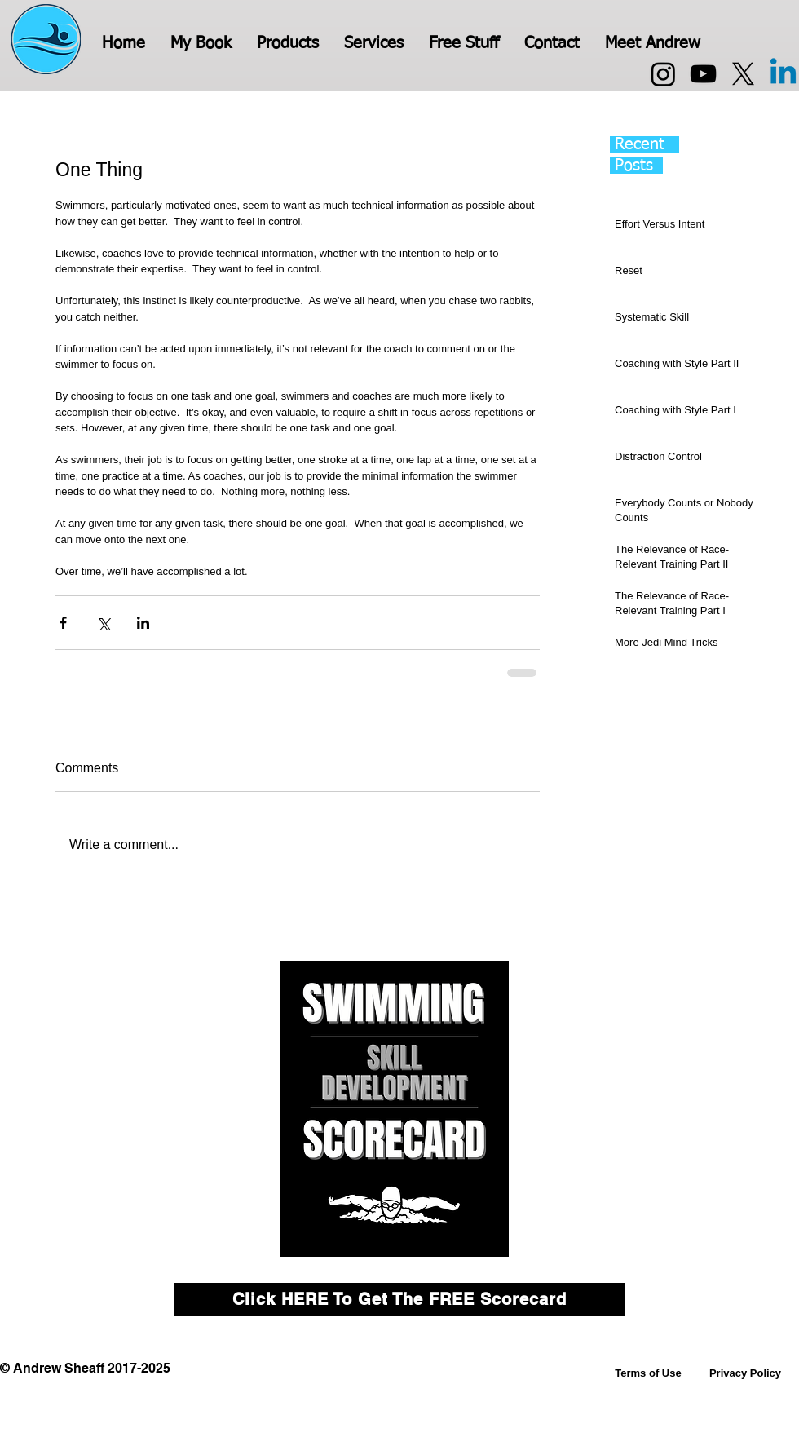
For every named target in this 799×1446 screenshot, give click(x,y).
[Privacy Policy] (745, 1373)
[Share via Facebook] (63, 622)
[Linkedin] (783, 74)
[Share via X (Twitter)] (103, 622)
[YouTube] (703, 74)
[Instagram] (663, 74)
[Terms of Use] (648, 1373)
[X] (743, 74)
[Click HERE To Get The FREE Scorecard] (399, 1299)
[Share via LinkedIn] (143, 622)
